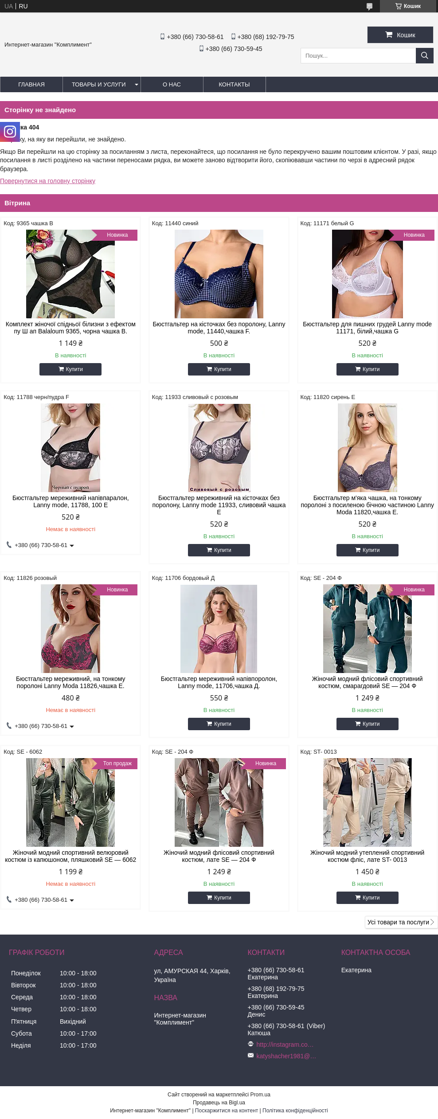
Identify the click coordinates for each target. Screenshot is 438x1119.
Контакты (234, 84)
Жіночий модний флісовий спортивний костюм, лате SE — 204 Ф (219, 856)
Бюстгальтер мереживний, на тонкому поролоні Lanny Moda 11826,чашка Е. (70, 682)
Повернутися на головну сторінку (47, 180)
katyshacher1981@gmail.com (288, 1056)
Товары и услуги (99, 84)
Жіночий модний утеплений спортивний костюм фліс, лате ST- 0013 (367, 856)
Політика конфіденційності (295, 1110)
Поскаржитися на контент (226, 1110)
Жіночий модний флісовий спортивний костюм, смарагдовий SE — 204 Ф (367, 682)
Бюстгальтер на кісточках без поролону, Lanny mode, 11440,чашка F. (219, 328)
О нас (172, 84)
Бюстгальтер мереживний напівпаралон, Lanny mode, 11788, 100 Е (70, 501)
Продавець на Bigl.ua (219, 1102)
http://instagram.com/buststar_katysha (288, 1044)
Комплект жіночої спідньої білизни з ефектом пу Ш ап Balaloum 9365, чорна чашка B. (71, 328)
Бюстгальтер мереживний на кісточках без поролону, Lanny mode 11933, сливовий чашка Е (218, 505)
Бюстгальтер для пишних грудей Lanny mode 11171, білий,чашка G (367, 328)
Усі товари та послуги (398, 922)
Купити (74, 369)
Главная (31, 84)
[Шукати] (425, 55)
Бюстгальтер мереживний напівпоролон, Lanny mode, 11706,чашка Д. (219, 682)
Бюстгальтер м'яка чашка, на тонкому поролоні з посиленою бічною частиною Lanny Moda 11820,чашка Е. (367, 505)
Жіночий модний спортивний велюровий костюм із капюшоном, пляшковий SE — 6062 (70, 856)
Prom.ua (260, 1095)
